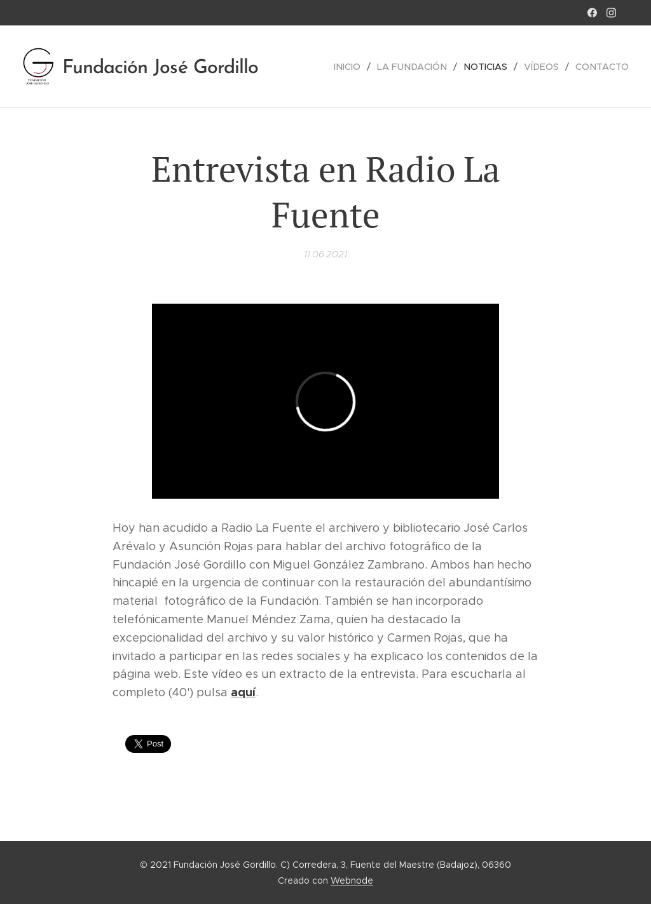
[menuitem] (356, 67)
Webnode (352, 880)
